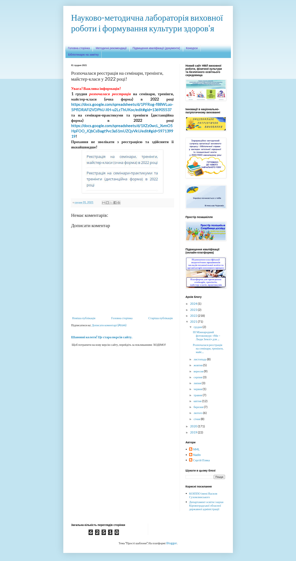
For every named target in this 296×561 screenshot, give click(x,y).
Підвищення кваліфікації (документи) (156, 48)
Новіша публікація (83, 318)
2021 (194, 321)
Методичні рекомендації (111, 48)
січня (197, 419)
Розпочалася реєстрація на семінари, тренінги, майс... (208, 348)
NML (196, 449)
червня (198, 389)
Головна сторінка (79, 48)
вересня (199, 371)
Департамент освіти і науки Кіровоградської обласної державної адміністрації (206, 505)
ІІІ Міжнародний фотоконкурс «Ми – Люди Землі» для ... (206, 335)
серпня (198, 377)
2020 (194, 426)
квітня (198, 401)
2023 (194, 309)
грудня (198, 327)
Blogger (171, 543)
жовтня (198, 365)
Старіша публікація (160, 318)
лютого (198, 413)
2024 (194, 303)
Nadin (197, 455)
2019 (194, 432)
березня (199, 407)
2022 (194, 315)
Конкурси (192, 48)
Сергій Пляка (201, 460)
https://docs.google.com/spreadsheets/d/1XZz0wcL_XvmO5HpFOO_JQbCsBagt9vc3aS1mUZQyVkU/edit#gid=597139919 (122, 131)
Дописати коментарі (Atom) (109, 325)
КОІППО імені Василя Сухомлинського (203, 495)
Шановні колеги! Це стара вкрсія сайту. (102, 337)
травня (198, 395)
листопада (200, 359)
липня (198, 383)
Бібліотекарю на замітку (83, 54)
